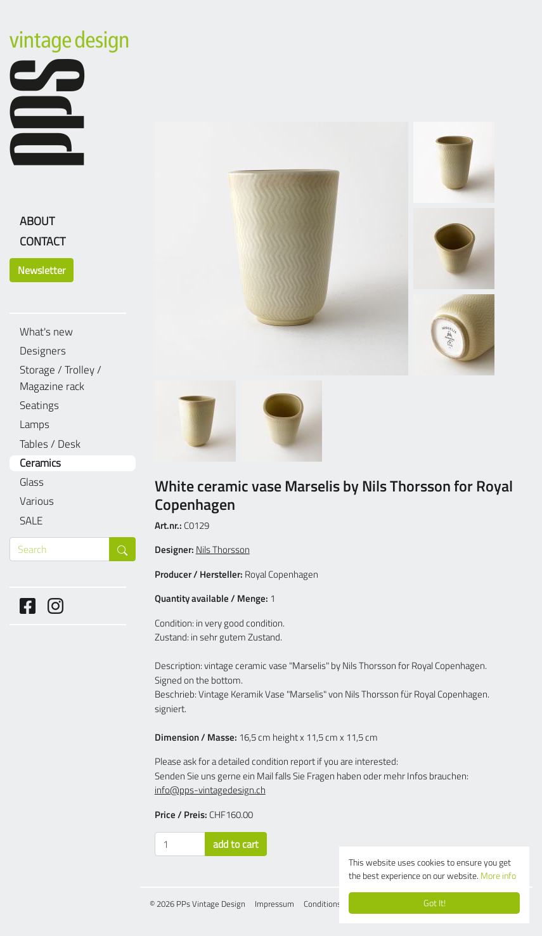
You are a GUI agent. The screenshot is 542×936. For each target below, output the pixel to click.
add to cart (236, 844)
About (37, 221)
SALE (31, 521)
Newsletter (41, 270)
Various (37, 501)
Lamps (34, 424)
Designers (43, 351)
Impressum (274, 903)
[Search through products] (60, 549)
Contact (42, 241)
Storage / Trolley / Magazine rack (60, 378)
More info (498, 875)
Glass (32, 482)
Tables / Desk (50, 444)
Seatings (39, 405)
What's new (46, 332)
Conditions (322, 903)
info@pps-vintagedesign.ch (210, 790)
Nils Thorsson (223, 549)
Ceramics (40, 463)
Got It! (434, 903)
